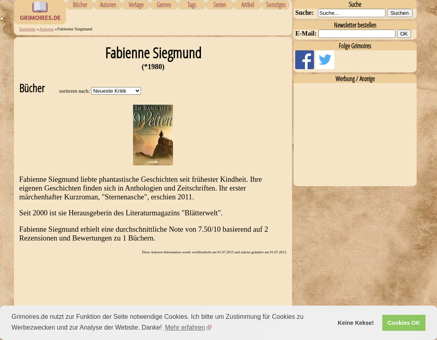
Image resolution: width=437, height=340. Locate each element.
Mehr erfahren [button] (185, 327)
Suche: (304, 12)
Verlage (136, 4)
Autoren (108, 4)
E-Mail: (305, 33)
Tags (191, 4)
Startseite (27, 28)
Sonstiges (276, 4)
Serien (219, 4)
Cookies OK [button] (403, 323)
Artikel (247, 4)
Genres (164, 4)
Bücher (80, 4)
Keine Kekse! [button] (356, 323)
